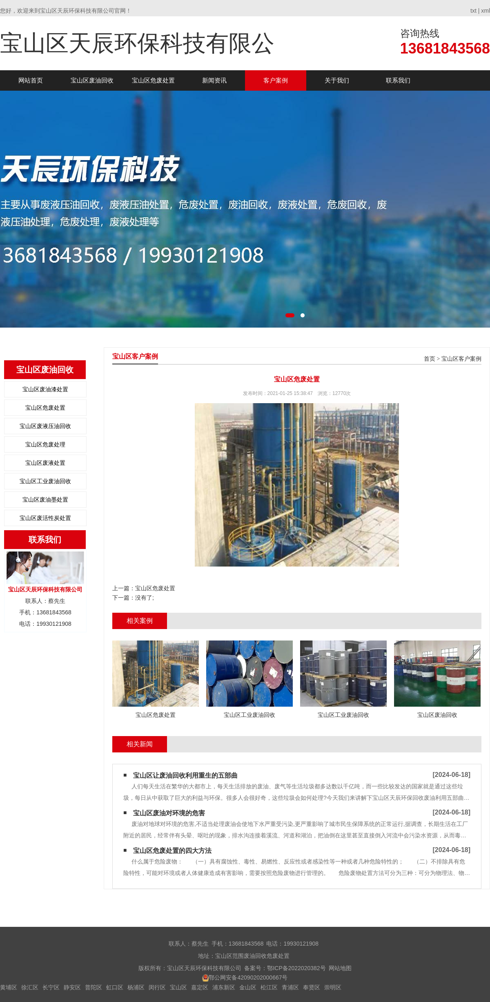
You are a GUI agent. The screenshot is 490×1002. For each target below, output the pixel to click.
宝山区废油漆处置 (45, 389)
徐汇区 (29, 987)
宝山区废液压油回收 (45, 426)
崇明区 (332, 987)
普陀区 (93, 987)
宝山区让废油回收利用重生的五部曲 (185, 775)
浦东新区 (223, 987)
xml (485, 10)
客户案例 (275, 80)
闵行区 (157, 987)
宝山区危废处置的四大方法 (172, 850)
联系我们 (398, 80)
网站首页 (30, 80)
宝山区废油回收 (92, 80)
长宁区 (51, 987)
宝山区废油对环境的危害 (169, 813)
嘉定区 (199, 987)
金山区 (247, 987)
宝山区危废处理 (45, 444)
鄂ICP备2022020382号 (296, 968)
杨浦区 (136, 987)
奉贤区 (311, 987)
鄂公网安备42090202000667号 (248, 977)
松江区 (269, 987)
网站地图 (340, 968)
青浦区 (290, 987)
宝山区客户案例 (461, 359)
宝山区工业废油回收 (45, 481)
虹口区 (114, 987)
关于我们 (337, 80)
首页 (429, 359)
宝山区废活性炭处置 (45, 518)
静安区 (72, 987)
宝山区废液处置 (45, 463)
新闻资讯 (214, 80)
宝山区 (178, 987)
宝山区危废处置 (153, 80)
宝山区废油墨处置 (45, 499)
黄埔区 (8, 987)
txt (473, 10)
